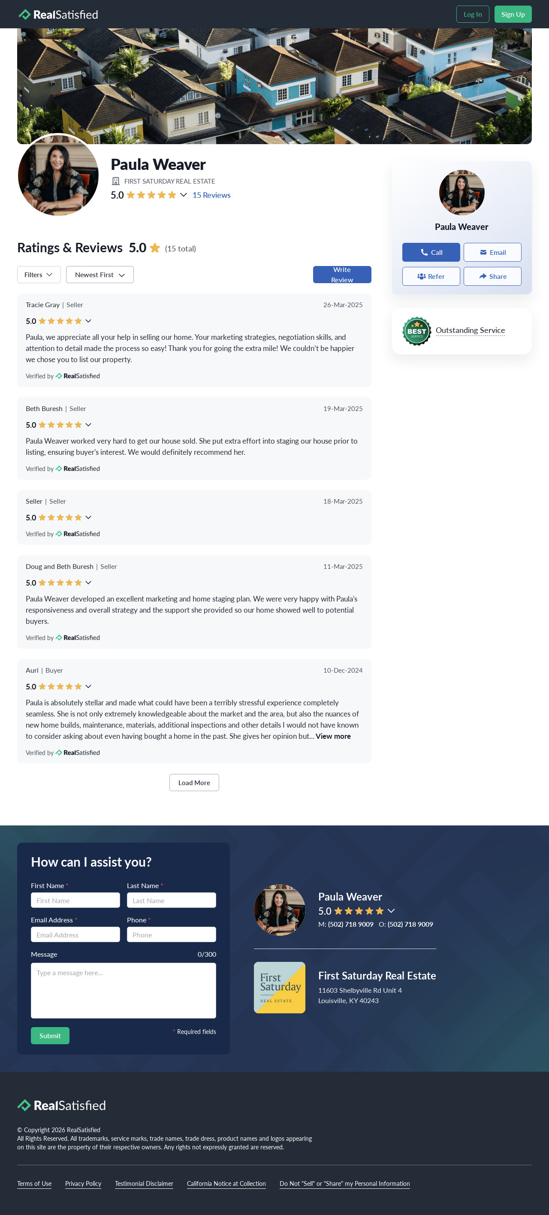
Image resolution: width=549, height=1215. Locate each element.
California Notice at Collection (226, 1183)
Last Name (145, 885)
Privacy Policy (83, 1183)
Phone (139, 920)
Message (44, 954)
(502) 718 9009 (351, 924)
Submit (50, 1035)
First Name (50, 885)
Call (431, 252)
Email (492, 252)
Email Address (54, 920)
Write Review (342, 274)
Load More (194, 782)
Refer (431, 276)
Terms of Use (34, 1183)
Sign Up (513, 14)
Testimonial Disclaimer (144, 1183)
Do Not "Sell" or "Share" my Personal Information (345, 1183)
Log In (473, 14)
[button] (183, 194)
